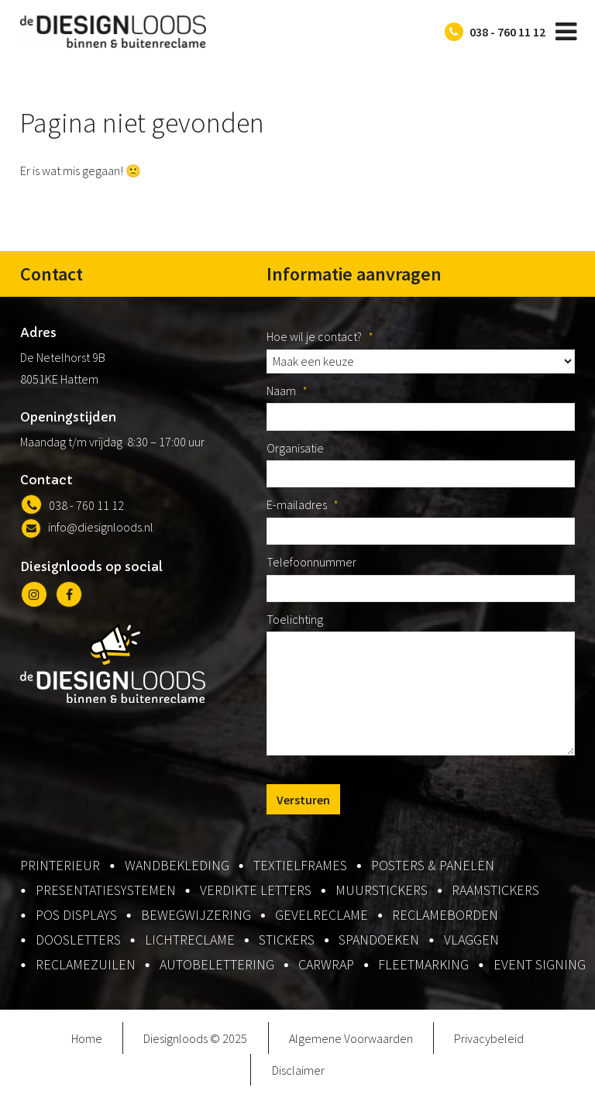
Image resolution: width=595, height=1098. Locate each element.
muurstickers (381, 890)
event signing (540, 964)
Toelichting (295, 619)
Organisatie (295, 448)
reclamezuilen (86, 964)
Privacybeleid (489, 1038)
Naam (287, 390)
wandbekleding (177, 865)
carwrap (326, 964)
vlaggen (471, 939)
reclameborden (445, 915)
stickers (287, 939)
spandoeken (379, 939)
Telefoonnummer (311, 562)
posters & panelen (432, 865)
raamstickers (495, 890)
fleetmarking (423, 964)
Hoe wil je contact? (320, 336)
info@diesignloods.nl (86, 527)
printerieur (60, 865)
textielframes (300, 865)
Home (86, 1038)
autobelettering (217, 964)
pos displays (76, 915)
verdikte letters (255, 890)
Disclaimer (298, 1070)
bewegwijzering (196, 915)
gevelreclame (321, 915)
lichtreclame (190, 939)
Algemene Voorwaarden (351, 1038)
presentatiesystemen (106, 890)
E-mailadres (303, 504)
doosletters (78, 939)
